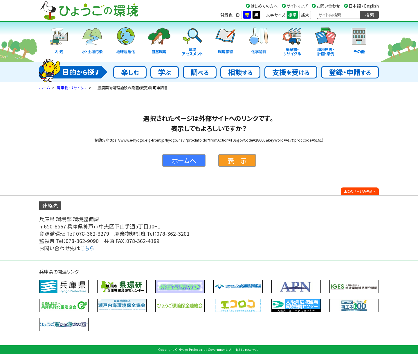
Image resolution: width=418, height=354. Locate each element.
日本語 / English (364, 6)
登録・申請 (350, 72)
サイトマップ (297, 6)
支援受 (290, 72)
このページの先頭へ (361, 191)
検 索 (369, 15)
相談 (240, 72)
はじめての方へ (264, 6)
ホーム (44, 87)
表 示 (237, 160)
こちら (87, 248)
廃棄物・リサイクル (72, 87)
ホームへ (184, 160)
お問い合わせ (328, 6)
